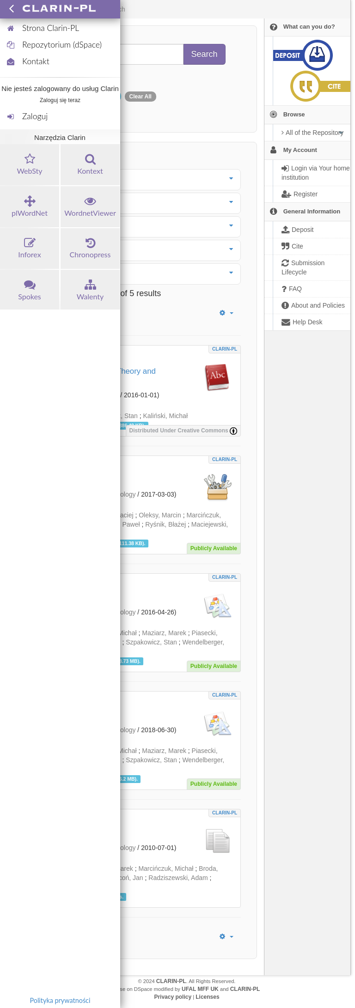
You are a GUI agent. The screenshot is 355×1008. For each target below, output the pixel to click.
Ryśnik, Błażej (165, 524)
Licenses (207, 997)
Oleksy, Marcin (160, 515)
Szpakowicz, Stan (151, 642)
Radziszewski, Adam (178, 877)
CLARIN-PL (224, 349)
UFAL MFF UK (200, 989)
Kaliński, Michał (165, 415)
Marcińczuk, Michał (165, 868)
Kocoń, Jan (127, 877)
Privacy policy (172, 997)
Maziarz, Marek (164, 633)
